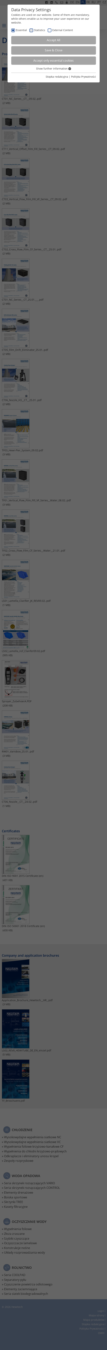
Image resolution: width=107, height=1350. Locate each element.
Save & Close (53, 50)
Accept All (53, 40)
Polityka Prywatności (83, 76)
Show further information (53, 68)
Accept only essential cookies (53, 61)
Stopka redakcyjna (57, 76)
